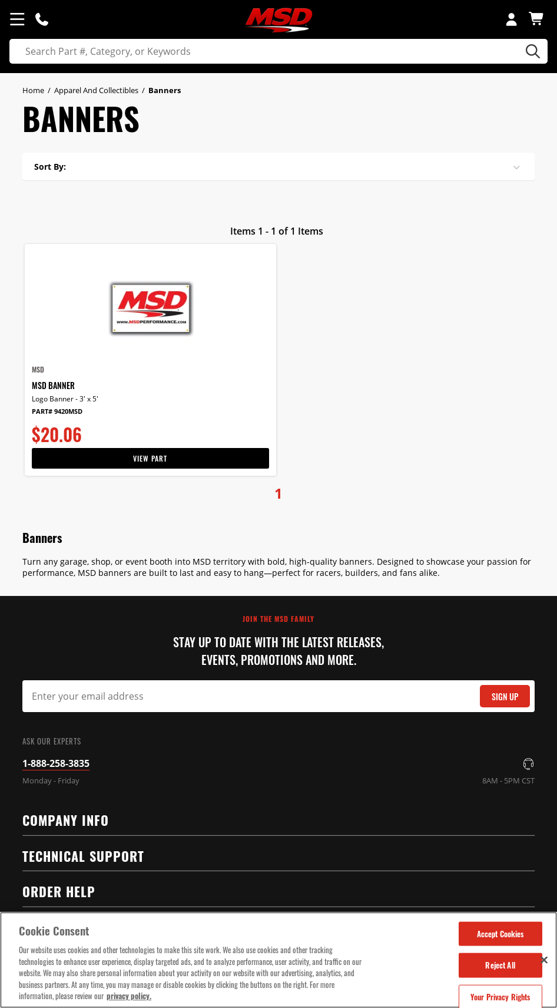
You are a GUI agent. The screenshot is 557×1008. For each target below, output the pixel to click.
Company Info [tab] (273, 818)
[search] (278, 51)
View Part (150, 458)
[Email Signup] (278, 696)
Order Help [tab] (273, 890)
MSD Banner (53, 385)
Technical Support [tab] (273, 854)
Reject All (500, 965)
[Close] (544, 960)
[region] (278, 960)
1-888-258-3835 (55, 763)
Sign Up (505, 696)
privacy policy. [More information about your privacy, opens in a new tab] (129, 996)
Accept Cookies (500, 933)
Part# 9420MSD (57, 411)
